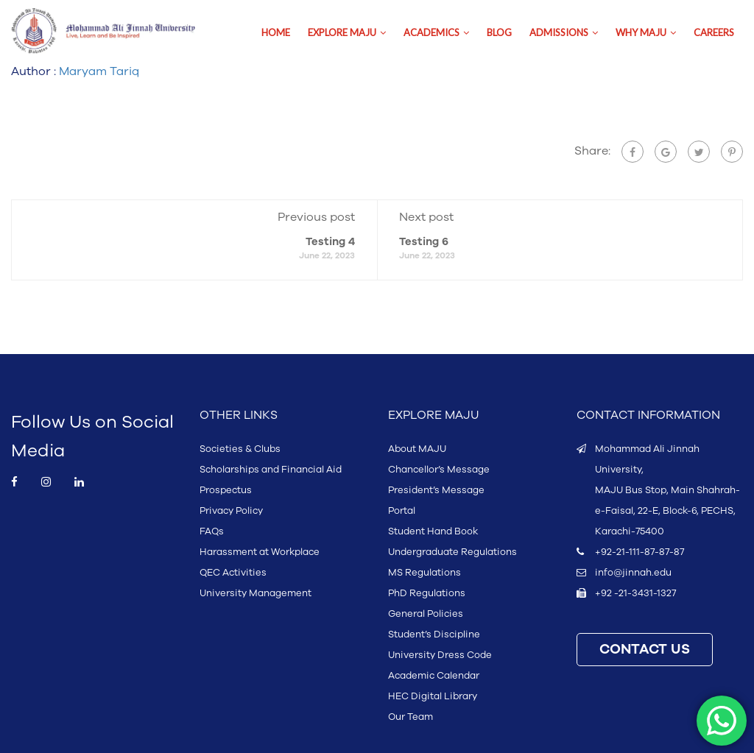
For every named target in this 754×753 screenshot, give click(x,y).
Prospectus (226, 490)
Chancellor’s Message (439, 469)
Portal (401, 510)
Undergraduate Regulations (452, 552)
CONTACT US (644, 650)
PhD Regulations (426, 593)
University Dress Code (440, 655)
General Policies (425, 614)
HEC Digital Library (432, 696)
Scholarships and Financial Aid (271, 469)
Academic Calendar (433, 675)
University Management (255, 593)
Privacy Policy (231, 510)
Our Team (410, 717)
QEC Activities (233, 572)
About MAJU (417, 449)
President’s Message (436, 490)
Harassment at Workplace (260, 552)
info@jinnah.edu (633, 572)
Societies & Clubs (240, 449)
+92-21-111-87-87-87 (639, 552)
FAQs (212, 531)
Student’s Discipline (434, 634)
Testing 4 (330, 241)
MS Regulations (424, 572)
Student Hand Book (433, 531)
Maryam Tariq (99, 71)
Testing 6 (423, 241)
